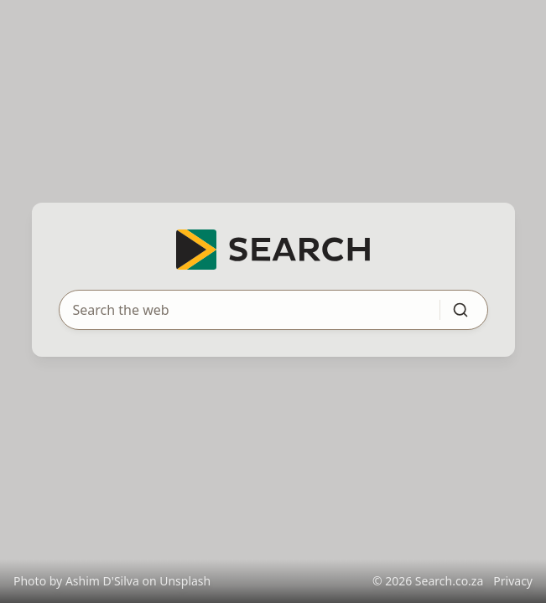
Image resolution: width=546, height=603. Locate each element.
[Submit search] (460, 309)
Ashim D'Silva (102, 581)
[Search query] (239, 310)
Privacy (513, 581)
